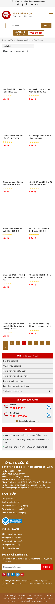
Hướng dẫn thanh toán (11, 537)
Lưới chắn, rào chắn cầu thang (16, 386)
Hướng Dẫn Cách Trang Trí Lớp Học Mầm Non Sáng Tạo (26, 441)
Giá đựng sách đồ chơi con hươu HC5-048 (12, 183)
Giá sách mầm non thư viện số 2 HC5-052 (39, 90)
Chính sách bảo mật (10, 548)
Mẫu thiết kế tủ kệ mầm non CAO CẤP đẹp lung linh (26, 447)
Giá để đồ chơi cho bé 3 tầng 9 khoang (40, 276)
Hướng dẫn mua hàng (11, 545)
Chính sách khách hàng (12, 534)
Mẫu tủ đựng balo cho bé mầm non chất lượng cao (26, 435)
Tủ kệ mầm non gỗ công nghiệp (23, 40)
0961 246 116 (35, 32)
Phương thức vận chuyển (12, 541)
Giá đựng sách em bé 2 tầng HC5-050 (40, 137)
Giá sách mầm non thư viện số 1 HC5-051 (12, 137)
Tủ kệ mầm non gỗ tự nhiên (14, 371)
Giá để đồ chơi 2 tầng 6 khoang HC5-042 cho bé (40, 325)
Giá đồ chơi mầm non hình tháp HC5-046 (39, 229)
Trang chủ (6, 40)
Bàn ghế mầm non (10, 361)
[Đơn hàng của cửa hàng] (18, 46)
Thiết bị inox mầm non (12, 391)
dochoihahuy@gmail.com (27, 421)
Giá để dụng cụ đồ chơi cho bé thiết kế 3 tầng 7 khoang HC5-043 (13, 326)
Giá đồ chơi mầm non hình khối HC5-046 (12, 229)
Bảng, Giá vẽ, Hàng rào (13, 381)
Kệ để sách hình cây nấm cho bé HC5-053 (13, 90)
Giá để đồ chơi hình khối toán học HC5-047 (40, 183)
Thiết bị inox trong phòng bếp (14, 513)
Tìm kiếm (46, 26)
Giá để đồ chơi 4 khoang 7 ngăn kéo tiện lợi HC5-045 (13, 277)
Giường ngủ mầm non (12, 366)
